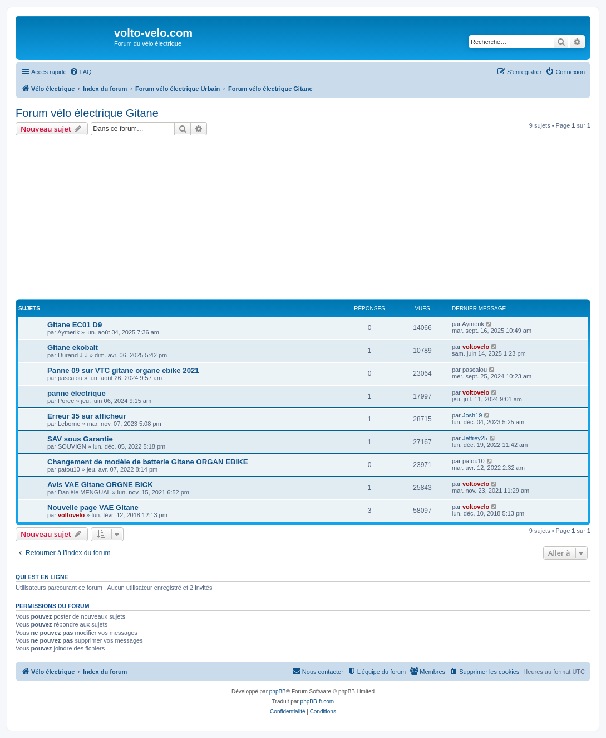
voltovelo (475, 346)
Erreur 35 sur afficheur (86, 416)
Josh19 (472, 415)
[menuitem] (81, 72)
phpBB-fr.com (317, 701)
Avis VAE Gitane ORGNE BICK (100, 484)
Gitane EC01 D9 (74, 325)
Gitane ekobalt (72, 347)
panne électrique (76, 393)
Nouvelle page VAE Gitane (93, 507)
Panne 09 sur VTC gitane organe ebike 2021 (123, 370)
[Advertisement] (311, 219)
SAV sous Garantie (80, 439)
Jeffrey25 (474, 438)
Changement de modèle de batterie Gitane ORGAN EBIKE (147, 462)
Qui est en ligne (42, 577)
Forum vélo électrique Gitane (87, 113)
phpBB (277, 691)
